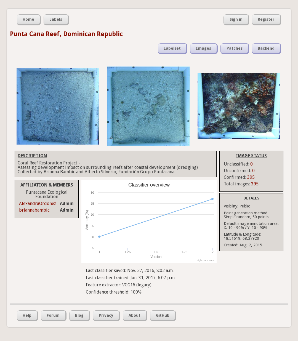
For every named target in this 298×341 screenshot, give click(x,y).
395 (251, 177)
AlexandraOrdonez (37, 203)
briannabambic (34, 210)
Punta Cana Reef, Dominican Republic (66, 34)
